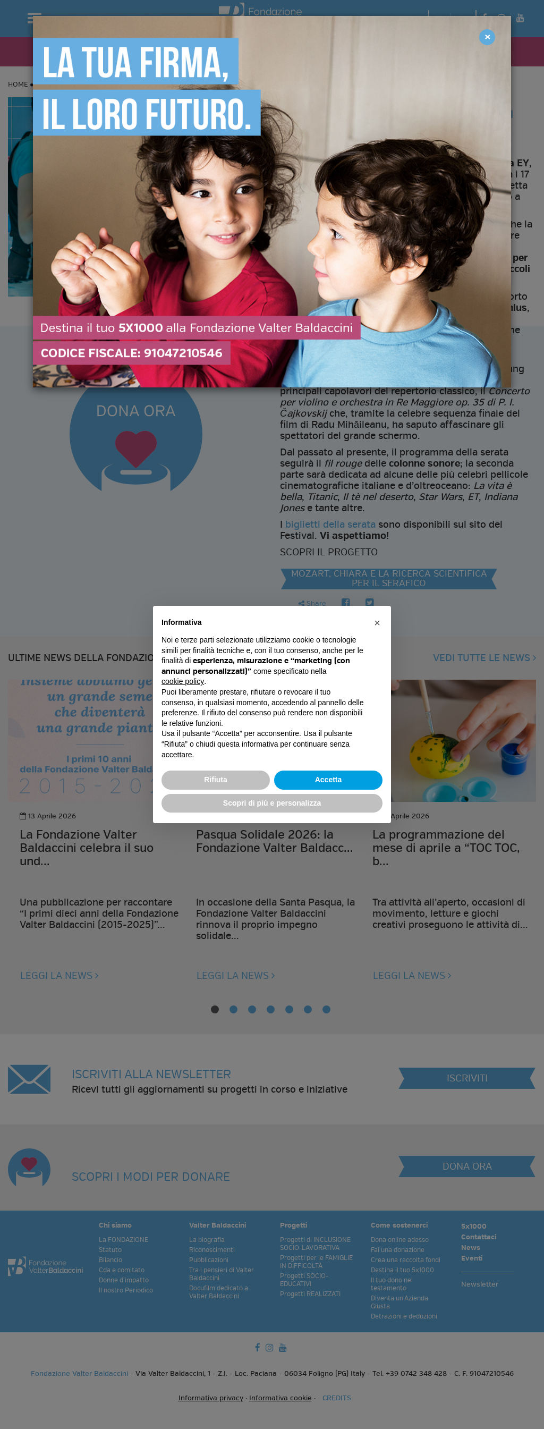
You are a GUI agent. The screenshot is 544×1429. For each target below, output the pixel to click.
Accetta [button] (328, 779)
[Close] (487, 37)
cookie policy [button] (183, 681)
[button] (377, 622)
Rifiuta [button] (215, 779)
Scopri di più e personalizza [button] (272, 803)
